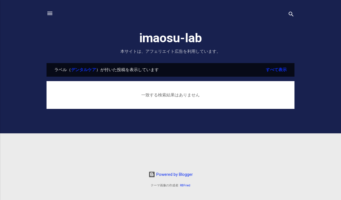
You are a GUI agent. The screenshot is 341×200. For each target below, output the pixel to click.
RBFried (185, 185)
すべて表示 (276, 69)
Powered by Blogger (170, 174)
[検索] (291, 15)
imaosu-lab (170, 38)
